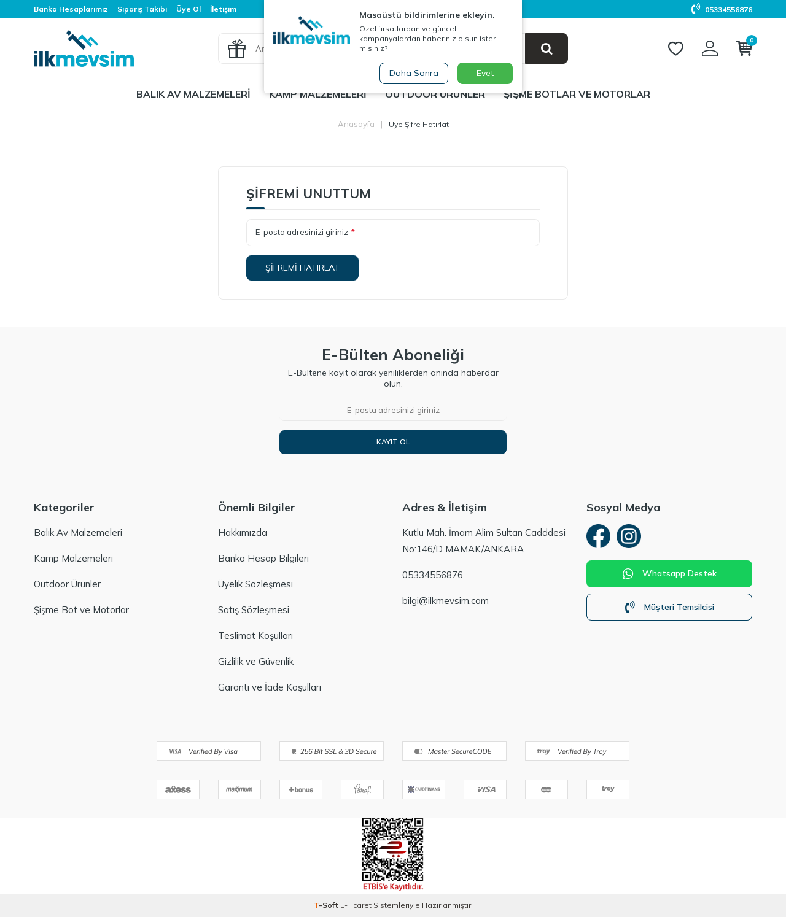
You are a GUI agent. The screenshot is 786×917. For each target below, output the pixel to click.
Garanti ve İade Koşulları (269, 687)
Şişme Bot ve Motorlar (81, 610)
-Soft (327, 905)
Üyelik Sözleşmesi (255, 584)
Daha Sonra (413, 73)
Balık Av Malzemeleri (193, 94)
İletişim (223, 9)
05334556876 (721, 9)
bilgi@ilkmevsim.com (445, 600)
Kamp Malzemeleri (318, 94)
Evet (485, 73)
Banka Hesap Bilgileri (263, 558)
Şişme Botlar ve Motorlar (577, 94)
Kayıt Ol (393, 441)
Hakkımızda (242, 532)
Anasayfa (356, 124)
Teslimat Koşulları (255, 635)
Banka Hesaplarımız (71, 9)
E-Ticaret (356, 905)
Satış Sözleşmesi (253, 610)
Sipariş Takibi (142, 9)
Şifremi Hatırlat (302, 267)
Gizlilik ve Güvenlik (256, 661)
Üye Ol (188, 9)
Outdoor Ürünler (435, 94)
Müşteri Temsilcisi (669, 608)
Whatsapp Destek (670, 574)
